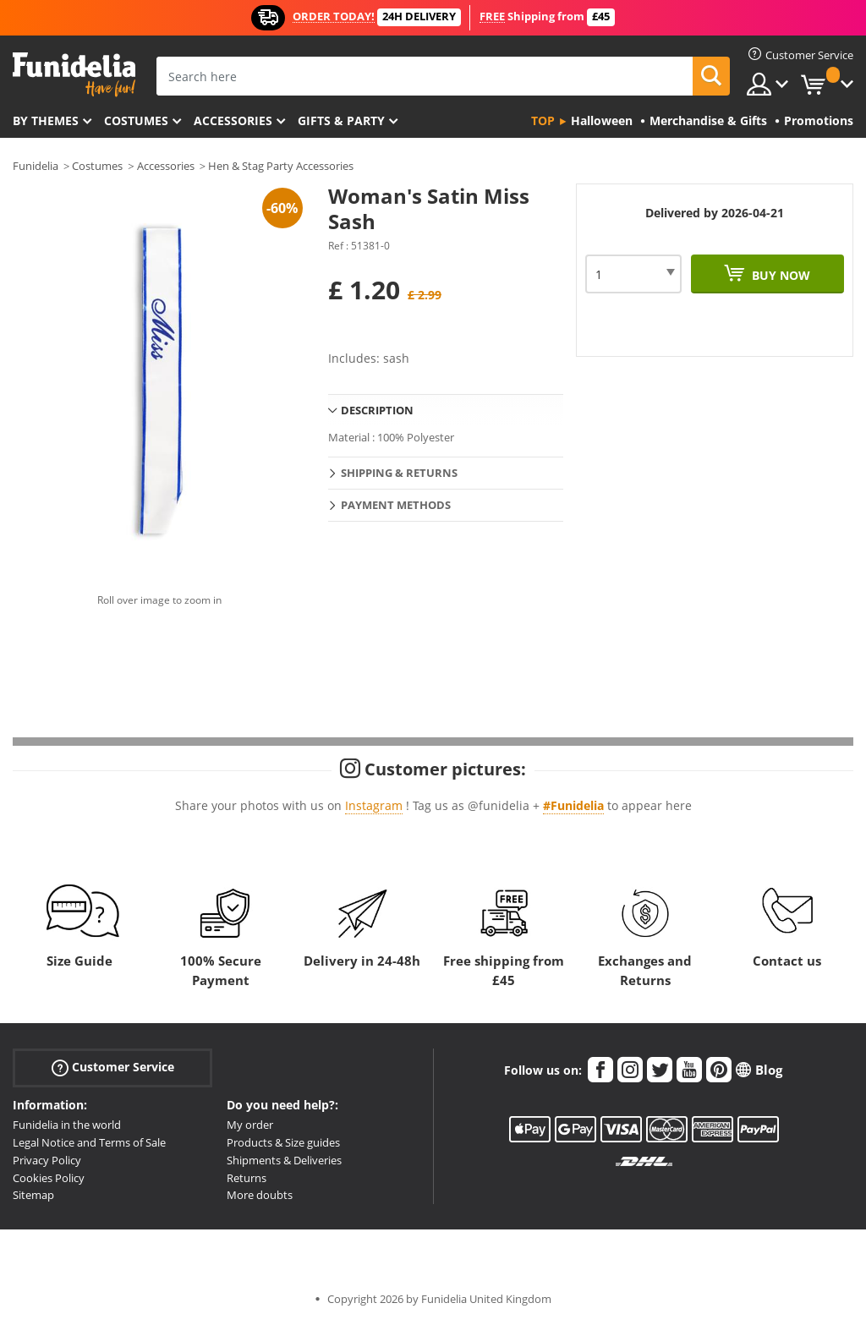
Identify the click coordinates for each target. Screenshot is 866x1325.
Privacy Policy (47, 1160)
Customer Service (113, 1067)
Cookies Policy (49, 1177)
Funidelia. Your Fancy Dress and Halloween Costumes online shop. (74, 74)
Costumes (136, 120)
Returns (246, 1177)
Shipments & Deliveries (284, 1160)
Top (543, 120)
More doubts (260, 1194)
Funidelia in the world (67, 1124)
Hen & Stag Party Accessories (281, 165)
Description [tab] (377, 410)
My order (250, 1124)
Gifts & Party (341, 120)
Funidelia (35, 165)
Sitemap (33, 1194)
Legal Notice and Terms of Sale (89, 1142)
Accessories (233, 120)
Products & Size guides (283, 1142)
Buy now (779, 275)
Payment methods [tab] (396, 504)
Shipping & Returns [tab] (399, 472)
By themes (46, 120)
